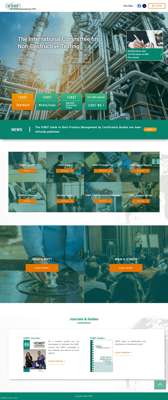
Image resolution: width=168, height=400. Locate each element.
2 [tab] (82, 117)
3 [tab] (86, 117)
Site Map (128, 6)
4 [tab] (90, 117)
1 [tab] (78, 117)
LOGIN (158, 6)
